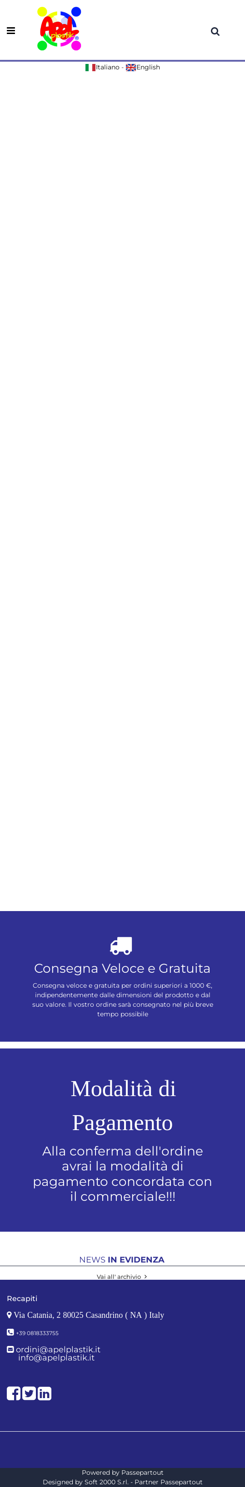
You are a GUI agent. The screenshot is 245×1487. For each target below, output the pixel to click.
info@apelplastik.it (56, 1358)
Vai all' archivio (123, 1276)
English (142, 67)
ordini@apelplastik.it (58, 1350)
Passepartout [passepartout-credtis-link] (142, 1472)
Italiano (102, 67)
